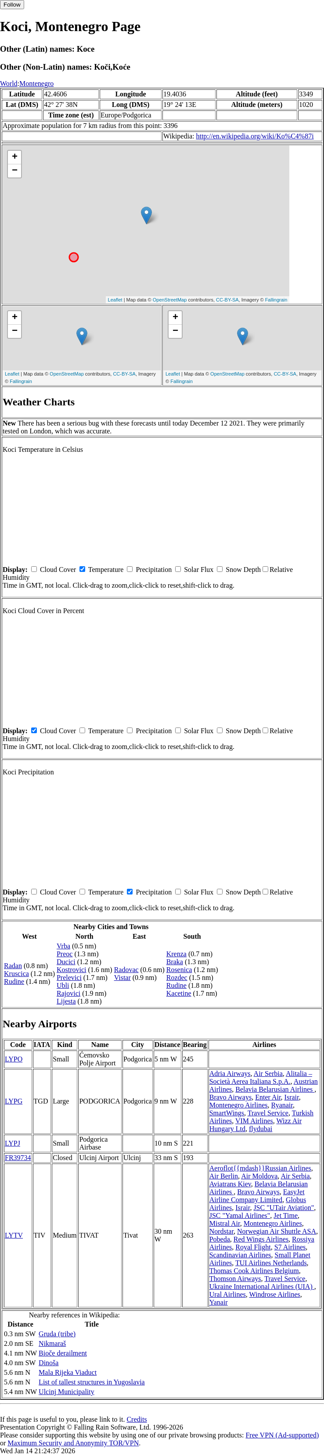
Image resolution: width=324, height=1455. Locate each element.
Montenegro (36, 83)
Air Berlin (223, 1176)
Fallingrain (276, 299)
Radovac (126, 969)
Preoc (64, 954)
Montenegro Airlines (238, 1105)
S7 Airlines (290, 1247)
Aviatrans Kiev (230, 1184)
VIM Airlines (254, 1121)
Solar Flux (198, 569)
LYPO (13, 1059)
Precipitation (154, 569)
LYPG (13, 1101)
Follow (12, 4)
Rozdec (176, 977)
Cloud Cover (58, 569)
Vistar (122, 977)
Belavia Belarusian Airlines (274, 1089)
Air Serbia (268, 1073)
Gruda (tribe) (57, 1334)
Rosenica (179, 969)
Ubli (63, 985)
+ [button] (15, 157)
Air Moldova (259, 1176)
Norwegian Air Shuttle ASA (276, 1231)
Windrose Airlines (274, 1294)
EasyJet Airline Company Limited (257, 1195)
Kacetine (178, 993)
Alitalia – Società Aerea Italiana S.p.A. (260, 1077)
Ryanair (282, 1105)
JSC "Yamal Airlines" (239, 1215)
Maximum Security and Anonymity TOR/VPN (73, 1443)
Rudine (14, 981)
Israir (291, 1097)
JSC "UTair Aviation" (283, 1207)
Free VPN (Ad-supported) (282, 1435)
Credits (136, 1419)
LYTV (14, 1235)
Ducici (66, 961)
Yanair (218, 1302)
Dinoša (48, 1362)
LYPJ (12, 1143)
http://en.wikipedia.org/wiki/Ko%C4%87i (254, 136)
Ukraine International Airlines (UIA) (261, 1286)
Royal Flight (252, 1247)
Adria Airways (230, 1073)
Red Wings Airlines (261, 1239)
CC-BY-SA (227, 299)
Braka (174, 961)
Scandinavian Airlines (240, 1255)
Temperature (106, 569)
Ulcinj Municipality (66, 1391)
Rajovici (68, 993)
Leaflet (115, 299)
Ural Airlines (227, 1294)
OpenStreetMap (170, 299)
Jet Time (286, 1215)
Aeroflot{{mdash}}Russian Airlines (260, 1168)
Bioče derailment (63, 1353)
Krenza (176, 954)
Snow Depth (243, 569)
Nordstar (221, 1231)
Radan (13, 965)
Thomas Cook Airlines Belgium (254, 1270)
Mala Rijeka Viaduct (68, 1372)
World (9, 83)
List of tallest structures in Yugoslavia (92, 1382)
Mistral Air (224, 1223)
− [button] (15, 170)
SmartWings (226, 1113)
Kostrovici (71, 969)
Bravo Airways (230, 1097)
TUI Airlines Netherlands (271, 1263)
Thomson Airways (235, 1278)
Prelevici (69, 977)
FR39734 (18, 1157)
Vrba (63, 946)
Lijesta (66, 1001)
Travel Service (268, 1113)
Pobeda (219, 1239)
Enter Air (268, 1097)
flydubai (260, 1128)
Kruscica (16, 973)
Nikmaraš (52, 1343)
